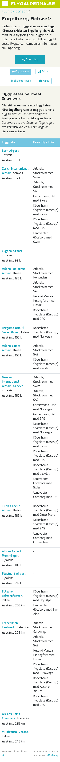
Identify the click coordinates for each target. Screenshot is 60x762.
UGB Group (52, 755)
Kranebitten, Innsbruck (10, 625)
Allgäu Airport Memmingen (11, 553)
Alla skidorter (15, 12)
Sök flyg (30, 59)
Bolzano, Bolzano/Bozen (12, 593)
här (4, 755)
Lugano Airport (12, 251)
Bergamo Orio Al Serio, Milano (13, 330)
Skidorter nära (21, 81)
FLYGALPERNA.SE (33, 4)
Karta (44, 81)
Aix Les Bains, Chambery (11, 716)
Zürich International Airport (15, 171)
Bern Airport (10, 151)
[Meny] (5, 3)
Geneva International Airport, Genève (12, 381)
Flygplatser (20, 72)
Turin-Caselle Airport (11, 508)
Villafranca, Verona (15, 732)
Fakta (43, 72)
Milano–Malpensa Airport (13, 271)
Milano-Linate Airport (11, 348)
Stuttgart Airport (14, 574)
